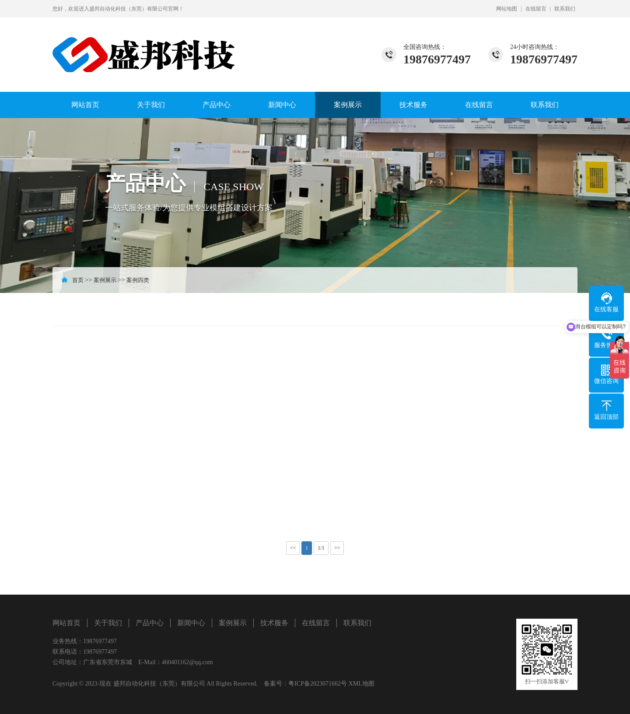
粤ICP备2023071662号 (317, 683)
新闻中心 (282, 104)
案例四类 (137, 280)
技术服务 (413, 104)
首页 (78, 280)
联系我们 (564, 9)
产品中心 (217, 104)
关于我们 (151, 104)
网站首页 (85, 104)
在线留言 (535, 9)
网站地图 (506, 9)
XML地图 (361, 683)
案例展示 (348, 104)
